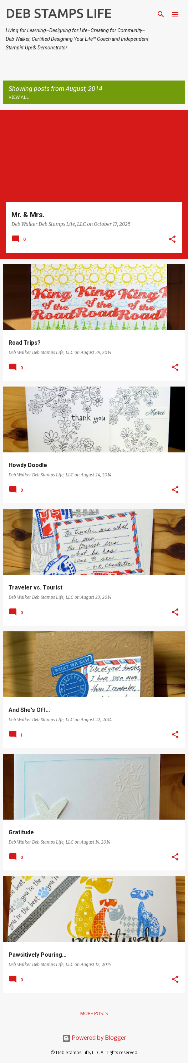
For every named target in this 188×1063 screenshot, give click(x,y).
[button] (172, 240)
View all (19, 97)
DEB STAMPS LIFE (59, 13)
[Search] (161, 14)
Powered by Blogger (94, 1038)
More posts (94, 1013)
